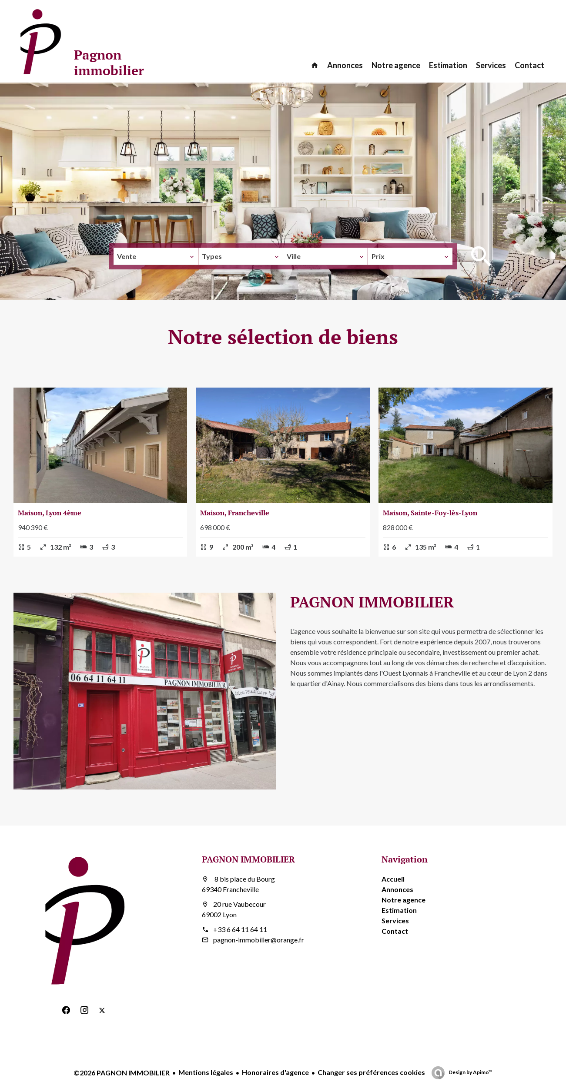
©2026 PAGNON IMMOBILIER (122, 1072)
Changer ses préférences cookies (371, 1072)
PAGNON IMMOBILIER (248, 859)
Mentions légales (205, 1072)
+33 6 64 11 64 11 (240, 929)
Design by (470, 1072)
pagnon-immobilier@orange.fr (258, 939)
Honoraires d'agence (275, 1072)
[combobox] (156, 256)
